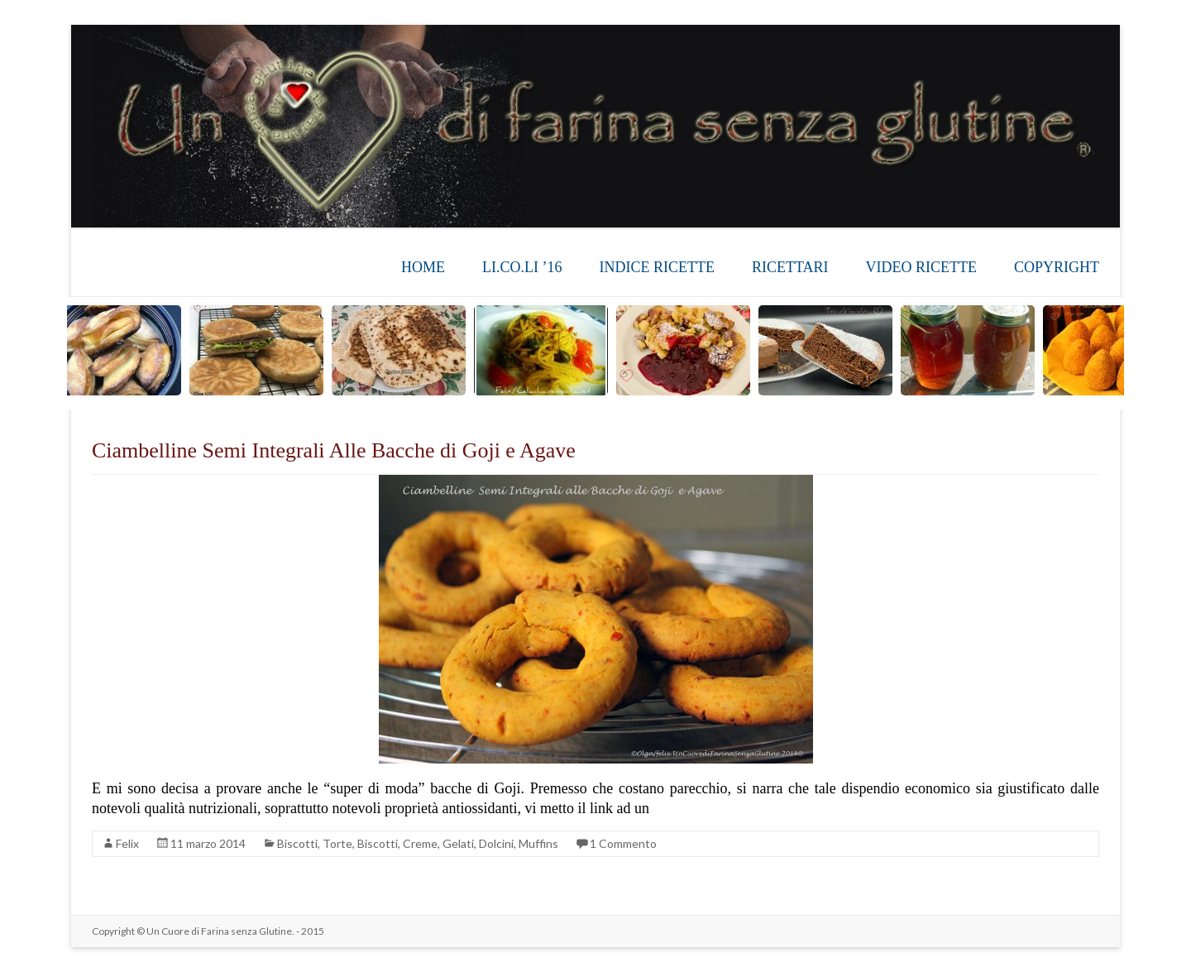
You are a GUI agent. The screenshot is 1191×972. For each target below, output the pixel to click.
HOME (423, 267)
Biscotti (297, 843)
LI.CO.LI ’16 (522, 267)
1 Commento (623, 843)
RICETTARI (790, 267)
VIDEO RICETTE (921, 267)
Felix (127, 843)
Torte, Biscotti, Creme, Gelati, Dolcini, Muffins (440, 843)
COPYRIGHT (1056, 267)
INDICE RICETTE (656, 267)
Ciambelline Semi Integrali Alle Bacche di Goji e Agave (334, 450)
